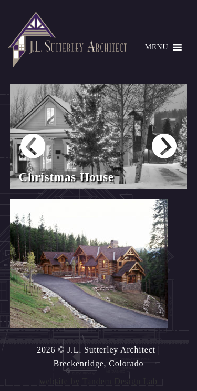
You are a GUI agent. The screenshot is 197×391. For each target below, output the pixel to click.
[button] (157, 47)
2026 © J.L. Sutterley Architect (96, 349)
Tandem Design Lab (120, 381)
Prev (32, 146)
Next (164, 146)
